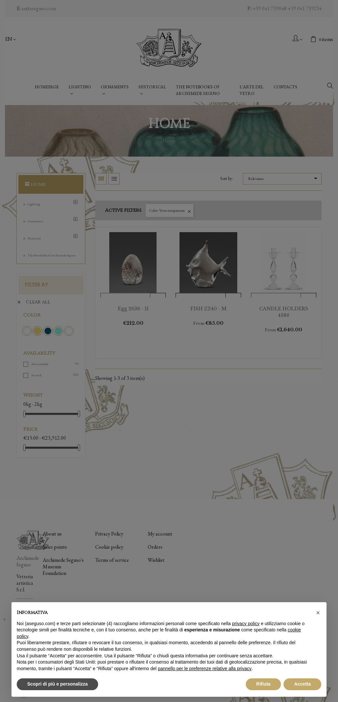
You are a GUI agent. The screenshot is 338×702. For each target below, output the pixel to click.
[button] (318, 612)
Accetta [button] (302, 684)
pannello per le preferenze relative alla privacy (205, 668)
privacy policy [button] (246, 623)
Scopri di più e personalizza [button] (57, 684)
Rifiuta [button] (263, 684)
